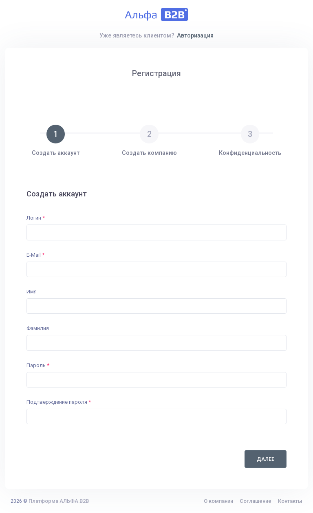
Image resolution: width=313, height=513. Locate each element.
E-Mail (35, 255)
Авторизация (195, 35)
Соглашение (255, 501)
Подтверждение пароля (58, 402)
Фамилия (37, 328)
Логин (35, 218)
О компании (218, 501)
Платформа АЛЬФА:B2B (59, 501)
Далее (265, 459)
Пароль (37, 365)
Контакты (290, 501)
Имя (31, 291)
